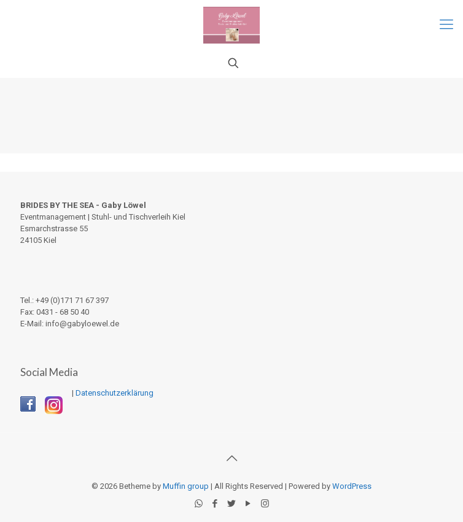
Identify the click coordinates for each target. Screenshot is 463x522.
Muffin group (186, 486)
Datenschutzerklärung (115, 392)
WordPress (352, 486)
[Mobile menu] (446, 24)
